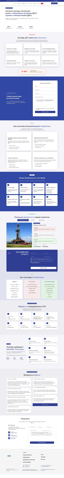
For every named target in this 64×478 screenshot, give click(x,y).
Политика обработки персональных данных (29, 473)
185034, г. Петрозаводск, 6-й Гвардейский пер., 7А (47, 469)
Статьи (39, 3)
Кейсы (32, 3)
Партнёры (35, 3)
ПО (29, 3)
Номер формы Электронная (35, 439)
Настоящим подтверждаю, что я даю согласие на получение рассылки (45, 109)
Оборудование (24, 3)
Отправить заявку (45, 112)
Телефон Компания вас (35, 263)
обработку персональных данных (49, 260)
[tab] (23, 221)
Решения (19, 3)
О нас (16, 3)
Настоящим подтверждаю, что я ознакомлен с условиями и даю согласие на (45, 101)
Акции (43, 3)
